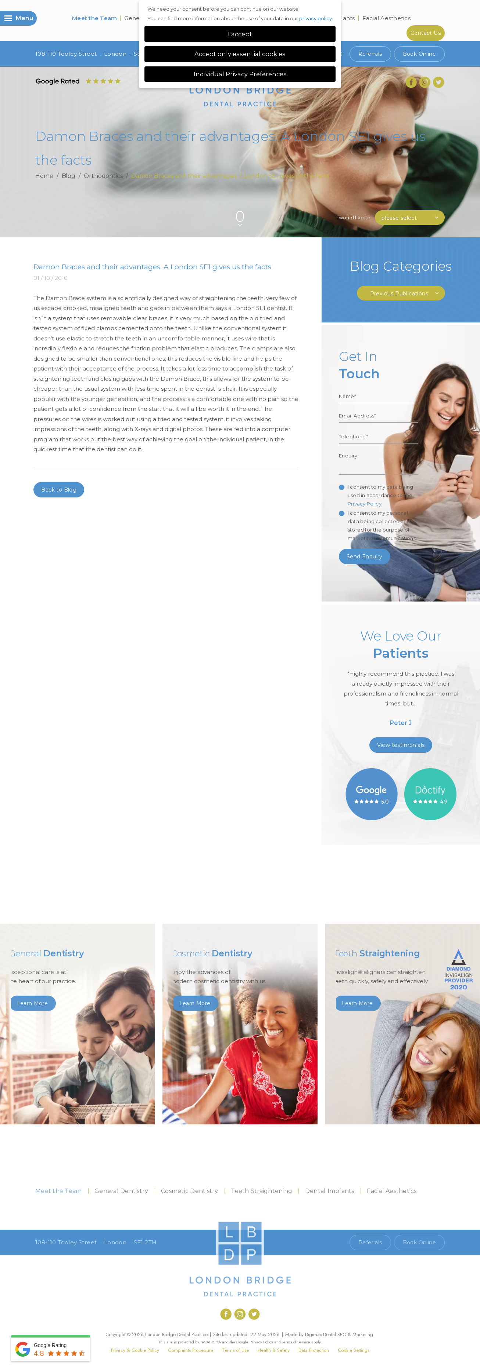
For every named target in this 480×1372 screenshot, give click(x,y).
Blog (69, 175)
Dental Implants (329, 1190)
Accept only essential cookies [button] (240, 54)
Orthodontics (103, 175)
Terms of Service (296, 1342)
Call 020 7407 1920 (317, 1242)
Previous (423, 204)
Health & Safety (274, 1350)
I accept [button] (240, 34)
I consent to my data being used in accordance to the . (380, 495)
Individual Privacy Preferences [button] (240, 74)
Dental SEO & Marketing (348, 1334)
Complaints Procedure (190, 1350)
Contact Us (426, 33)
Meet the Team (94, 18)
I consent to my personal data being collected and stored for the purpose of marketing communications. (382, 525)
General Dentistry (121, 1190)
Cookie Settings (353, 1350)
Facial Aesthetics (386, 18)
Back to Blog (58, 489)
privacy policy (315, 18)
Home (44, 175)
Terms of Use (235, 1350)
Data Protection (313, 1350)
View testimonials (401, 745)
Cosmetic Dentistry (189, 1190)
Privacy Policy (365, 504)
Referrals (370, 54)
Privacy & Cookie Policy (135, 1350)
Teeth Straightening (261, 1190)
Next (441, 204)
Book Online (419, 54)
